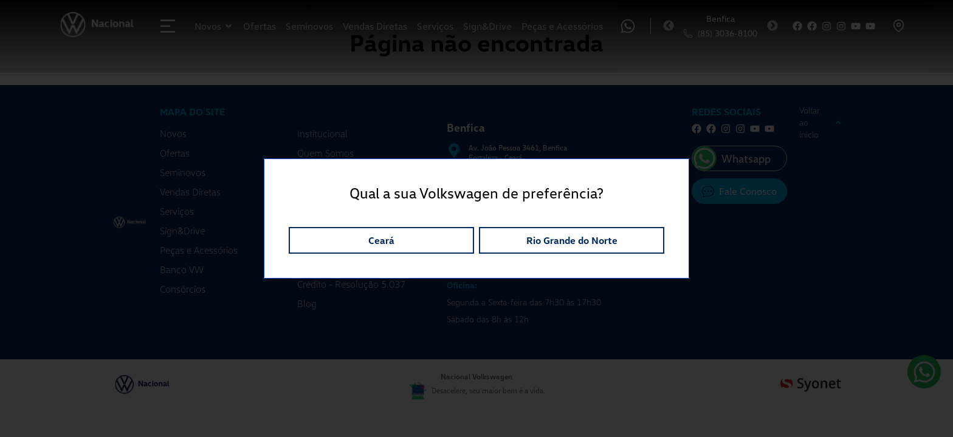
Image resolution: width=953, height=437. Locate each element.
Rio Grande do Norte (572, 240)
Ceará (381, 240)
